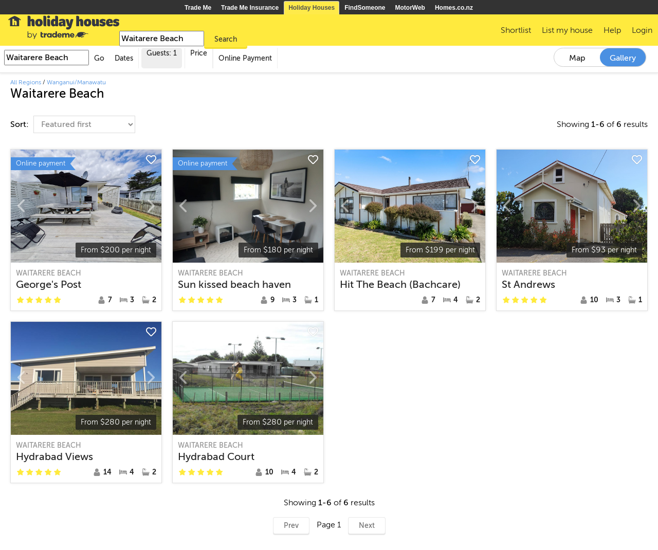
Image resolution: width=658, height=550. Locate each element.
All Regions (25, 82)
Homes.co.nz (454, 7)
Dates (124, 58)
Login (642, 30)
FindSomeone (364, 7)
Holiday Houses (311, 7)
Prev (291, 525)
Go (99, 58)
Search (225, 39)
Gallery (623, 58)
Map (577, 58)
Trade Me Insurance (250, 7)
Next (367, 525)
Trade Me (198, 7)
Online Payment (245, 58)
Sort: (20, 124)
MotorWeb (410, 7)
